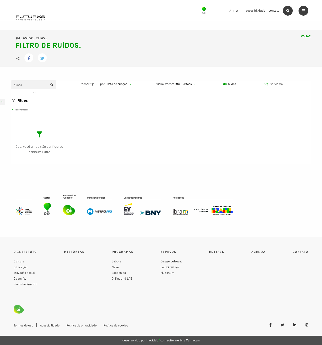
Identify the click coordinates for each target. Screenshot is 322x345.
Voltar (306, 36)
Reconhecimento (25, 284)
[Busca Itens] (33, 84)
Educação (20, 267)
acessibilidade (255, 10)
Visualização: (165, 84)
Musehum (167, 272)
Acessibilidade (49, 325)
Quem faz (20, 278)
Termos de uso (23, 325)
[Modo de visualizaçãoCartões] (185, 84)
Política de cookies (116, 325)
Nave (115, 267)
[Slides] (230, 84)
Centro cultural (171, 261)
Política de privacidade (81, 325)
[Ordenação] (119, 84)
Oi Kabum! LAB (122, 278)
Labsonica (119, 272)
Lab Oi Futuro (170, 267)
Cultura (19, 261)
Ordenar (84, 84)
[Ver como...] (275, 84)
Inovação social (24, 272)
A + (231, 10)
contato (274, 10)
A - (238, 10)
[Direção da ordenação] (94, 84)
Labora (116, 261)
